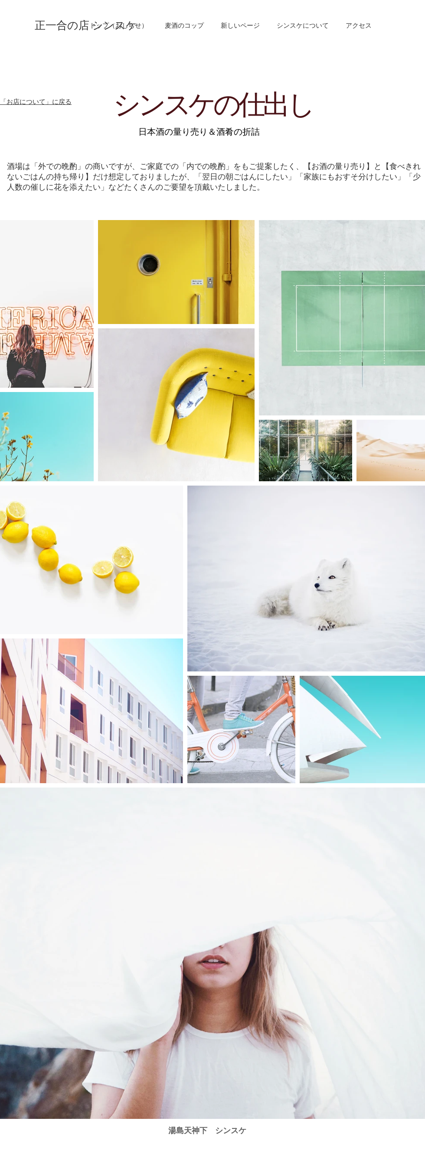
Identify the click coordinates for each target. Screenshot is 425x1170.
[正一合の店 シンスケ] (86, 25)
